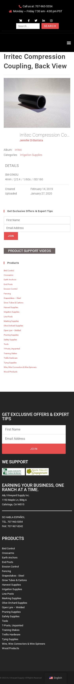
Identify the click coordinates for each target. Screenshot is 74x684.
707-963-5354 (43, 6)
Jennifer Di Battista (31, 140)
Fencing (7, 293)
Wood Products (10, 371)
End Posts (8, 284)
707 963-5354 (15, 521)
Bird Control (9, 270)
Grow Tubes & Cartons (13, 302)
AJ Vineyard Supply (15, 678)
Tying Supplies (10, 362)
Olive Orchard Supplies (13, 325)
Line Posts (8, 316)
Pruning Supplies (11, 335)
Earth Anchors (10, 279)
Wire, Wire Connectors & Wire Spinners (20, 367)
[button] (69, 42)
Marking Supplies (11, 321)
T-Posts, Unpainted (12, 348)
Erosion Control (10, 289)
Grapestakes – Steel (12, 298)
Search (50, 26)
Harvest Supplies (11, 307)
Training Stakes (10, 353)
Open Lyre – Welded (12, 330)
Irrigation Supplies (31, 154)
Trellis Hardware (10, 358)
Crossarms (8, 275)
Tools (6, 344)
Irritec (18, 149)
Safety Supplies (10, 339)
